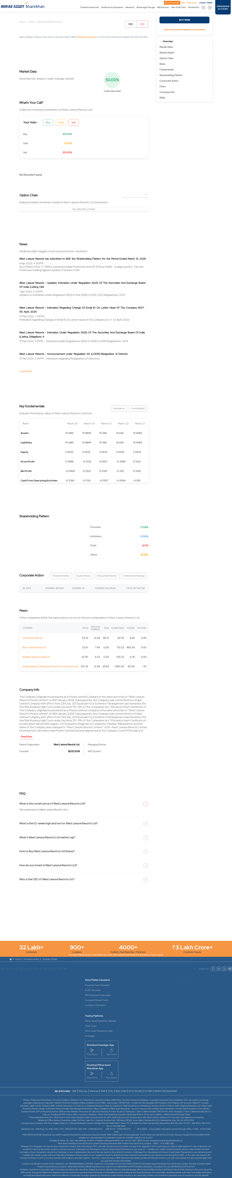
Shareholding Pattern (171, 75)
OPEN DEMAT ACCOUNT (223, 7)
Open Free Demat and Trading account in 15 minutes (184, 30)
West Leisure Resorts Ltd (50, 22)
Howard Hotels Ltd (32, 637)
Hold (61, 122)
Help (183, 3)
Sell (74, 122)
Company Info (167, 92)
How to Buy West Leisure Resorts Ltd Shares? (47, 851)
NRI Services (163, 7)
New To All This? (178, 7)
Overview (168, 41)
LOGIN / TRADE (206, 3)
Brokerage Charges (146, 7)
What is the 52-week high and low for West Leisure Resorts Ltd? (58, 823)
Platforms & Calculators (112, 7)
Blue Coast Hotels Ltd (34, 647)
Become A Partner (172, 3)
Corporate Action (169, 80)
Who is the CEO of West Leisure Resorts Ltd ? (47, 879)
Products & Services (89, 7)
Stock (31, 22)
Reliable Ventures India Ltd (36, 656)
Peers (163, 86)
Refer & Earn (192, 3)
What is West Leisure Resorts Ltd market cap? (47, 837)
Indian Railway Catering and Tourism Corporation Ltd (50, 666)
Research (130, 7)
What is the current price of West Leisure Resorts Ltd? (52, 803)
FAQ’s (162, 97)
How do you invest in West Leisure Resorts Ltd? (48, 865)
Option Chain (166, 58)
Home (22, 22)
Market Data (166, 47)
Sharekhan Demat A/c (87, 37)
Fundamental (167, 69)
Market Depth (167, 52)
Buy (48, 122)
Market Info (193, 7)
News (162, 63)
